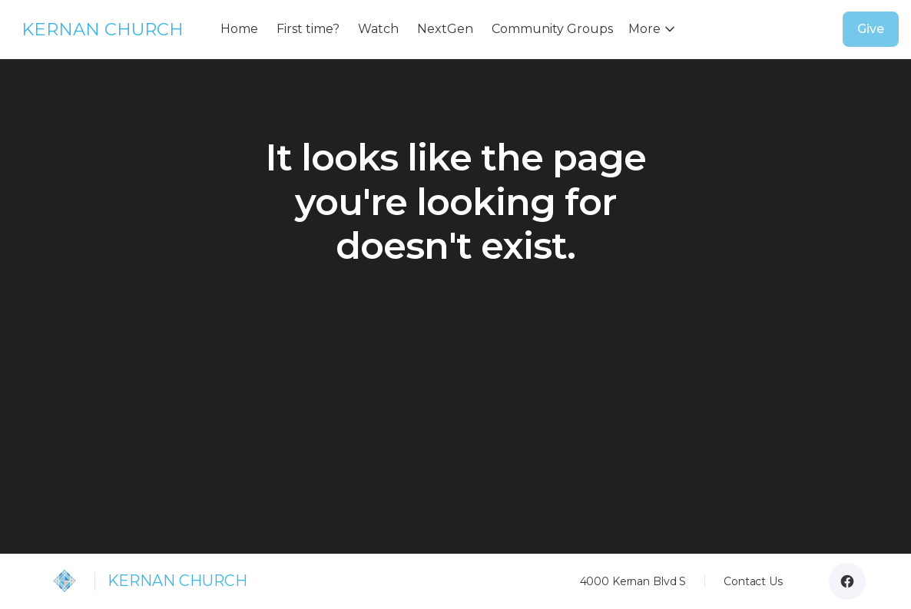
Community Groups (552, 29)
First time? (308, 29)
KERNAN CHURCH (103, 29)
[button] (654, 29)
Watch (378, 29)
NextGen (445, 29)
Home (239, 29)
